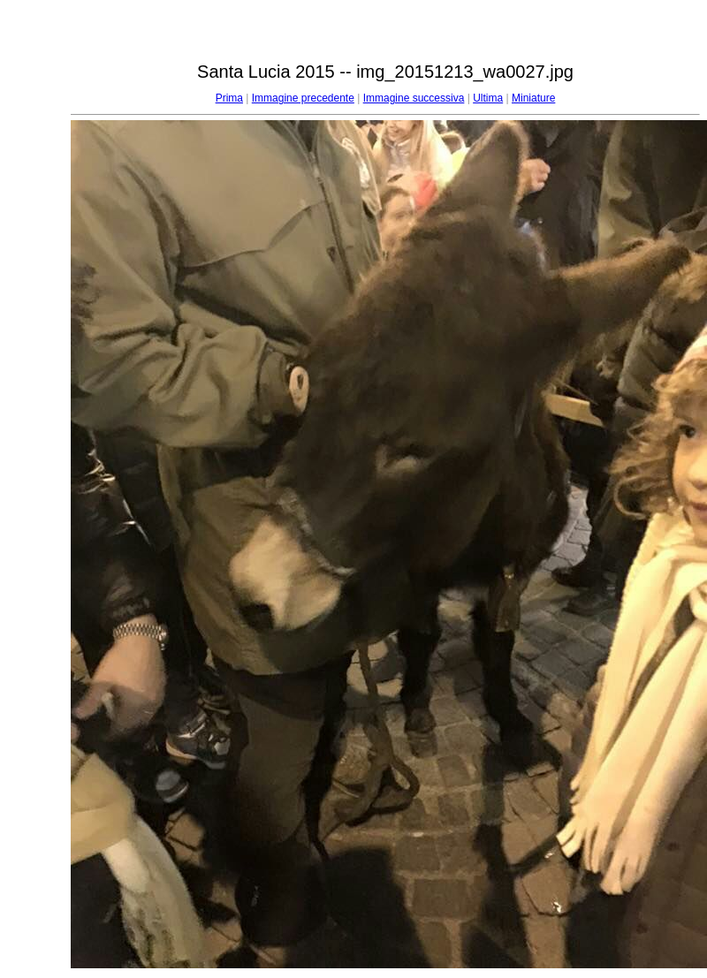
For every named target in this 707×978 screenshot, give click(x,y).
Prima (229, 98)
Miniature (533, 98)
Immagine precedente (303, 98)
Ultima (488, 98)
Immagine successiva (414, 98)
